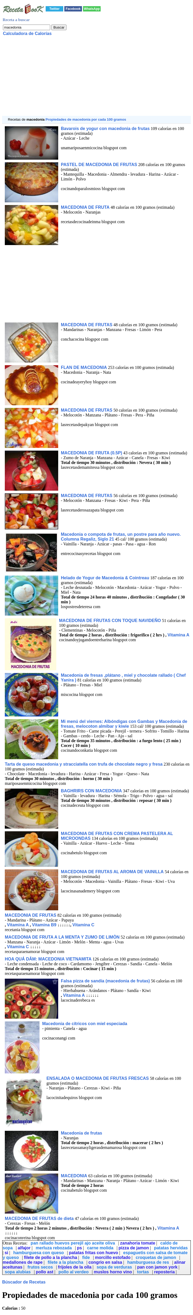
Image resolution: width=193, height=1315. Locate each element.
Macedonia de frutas (81, 1133)
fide (86, 1257)
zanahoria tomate (137, 1243)
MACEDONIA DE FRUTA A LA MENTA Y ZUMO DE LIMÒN (62, 937)
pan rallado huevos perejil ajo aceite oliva (73, 1243)
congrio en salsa (105, 1262)
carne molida (100, 1248)
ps (79, 1248)
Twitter (54, 9)
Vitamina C (83, 925)
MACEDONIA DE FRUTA (85, 207)
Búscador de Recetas (24, 1282)
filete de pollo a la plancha (50, 1257)
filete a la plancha (65, 1262)
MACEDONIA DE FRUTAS (86, 324)
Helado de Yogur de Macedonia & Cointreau (105, 578)
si (6, 1252)
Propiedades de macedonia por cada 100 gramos (86, 119)
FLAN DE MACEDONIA (84, 367)
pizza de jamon (134, 1248)
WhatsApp (92, 9)
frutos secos (40, 1267)
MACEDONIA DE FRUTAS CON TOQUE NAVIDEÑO (110, 620)
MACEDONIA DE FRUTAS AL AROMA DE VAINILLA (112, 871)
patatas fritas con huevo (93, 1252)
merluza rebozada (54, 1248)
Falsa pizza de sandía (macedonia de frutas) (105, 981)
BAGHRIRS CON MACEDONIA (91, 791)
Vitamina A (179, 635)
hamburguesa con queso (38, 1252)
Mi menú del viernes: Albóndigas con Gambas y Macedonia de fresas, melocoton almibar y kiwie (124, 724)
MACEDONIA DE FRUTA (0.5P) (91, 453)
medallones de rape (22, 1262)
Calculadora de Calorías (27, 33)
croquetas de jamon (156, 1257)
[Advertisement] (96, 78)
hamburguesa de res (148, 1262)
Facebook (73, 9)
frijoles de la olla (74, 1267)
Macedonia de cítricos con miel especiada (84, 1023)
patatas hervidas (171, 1248)
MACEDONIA (74, 1176)
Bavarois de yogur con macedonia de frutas (105, 128)
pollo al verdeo (73, 1272)
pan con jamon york (157, 1267)
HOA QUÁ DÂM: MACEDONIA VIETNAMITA (48, 959)
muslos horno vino (113, 1272)
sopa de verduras (114, 1267)
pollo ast (44, 1272)
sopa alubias (18, 1272)
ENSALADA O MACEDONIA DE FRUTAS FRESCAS (97, 1078)
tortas (143, 1272)
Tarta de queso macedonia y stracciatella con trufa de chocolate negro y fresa (84, 764)
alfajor (24, 1248)
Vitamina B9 (44, 925)
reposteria (164, 1272)
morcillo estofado (113, 1257)
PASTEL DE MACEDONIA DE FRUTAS (99, 164)
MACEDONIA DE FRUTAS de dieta (40, 1218)
